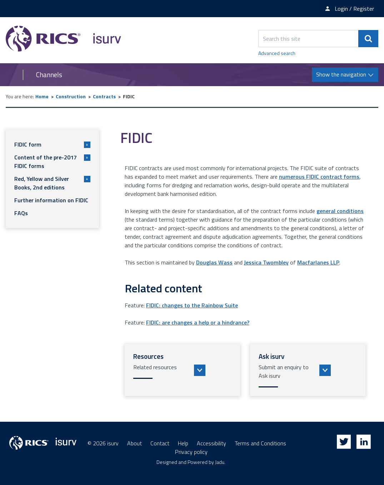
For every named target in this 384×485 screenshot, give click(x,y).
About (134, 443)
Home (42, 96)
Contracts (104, 96)
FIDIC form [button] (52, 144)
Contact (159, 443)
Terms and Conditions (260, 443)
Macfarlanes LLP (318, 262)
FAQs (21, 213)
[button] (182, 370)
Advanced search (276, 53)
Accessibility (211, 443)
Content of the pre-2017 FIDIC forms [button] (52, 161)
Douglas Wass (214, 262)
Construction (71, 96)
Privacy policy (191, 451)
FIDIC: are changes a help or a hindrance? (197, 322)
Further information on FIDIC (51, 200)
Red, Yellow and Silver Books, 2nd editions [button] (52, 183)
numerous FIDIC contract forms (319, 176)
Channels (49, 75)
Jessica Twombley (266, 262)
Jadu (219, 462)
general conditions (340, 211)
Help (183, 443)
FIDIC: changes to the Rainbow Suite (192, 305)
